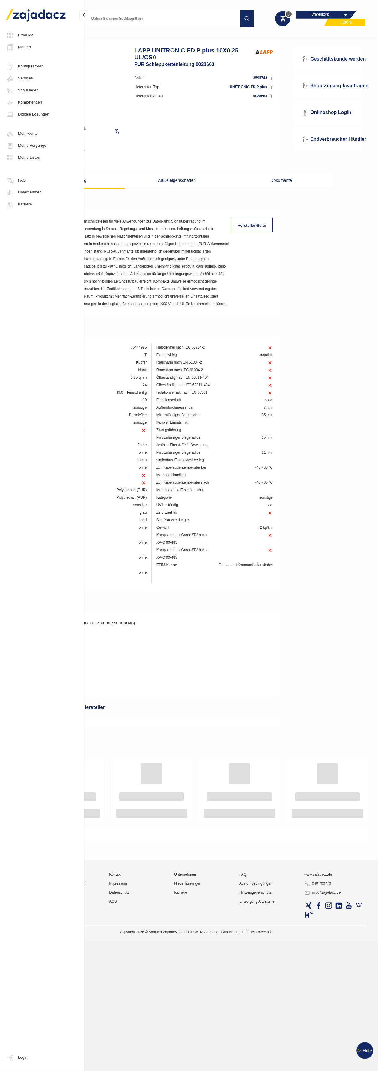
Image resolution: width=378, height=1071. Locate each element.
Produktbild (110, 742)
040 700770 (332, 1055)
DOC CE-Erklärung (116, 769)
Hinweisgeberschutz (282, 1063)
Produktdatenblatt (116, 751)
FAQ (16, 180)
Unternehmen (24, 192)
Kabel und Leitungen (107, 37)
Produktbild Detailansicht (122, 733)
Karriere (19, 204)
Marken (18, 47)
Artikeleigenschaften (195, 190)
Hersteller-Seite (271, 235)
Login (17, 1058)
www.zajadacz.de (333, 1045)
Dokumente (264, 190)
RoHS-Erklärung (114, 787)
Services (19, 78)
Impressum (170, 1054)
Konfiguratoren (24, 66)
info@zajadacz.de (337, 1064)
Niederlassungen (227, 1054)
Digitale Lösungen (27, 114)
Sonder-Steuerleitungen (189, 37)
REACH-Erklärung (116, 778)
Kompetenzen (24, 102)
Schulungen (22, 90)
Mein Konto (22, 134)
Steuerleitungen (146, 37)
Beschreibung (126, 190)
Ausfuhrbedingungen (282, 1054)
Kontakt (167, 1045)
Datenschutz (171, 1063)
